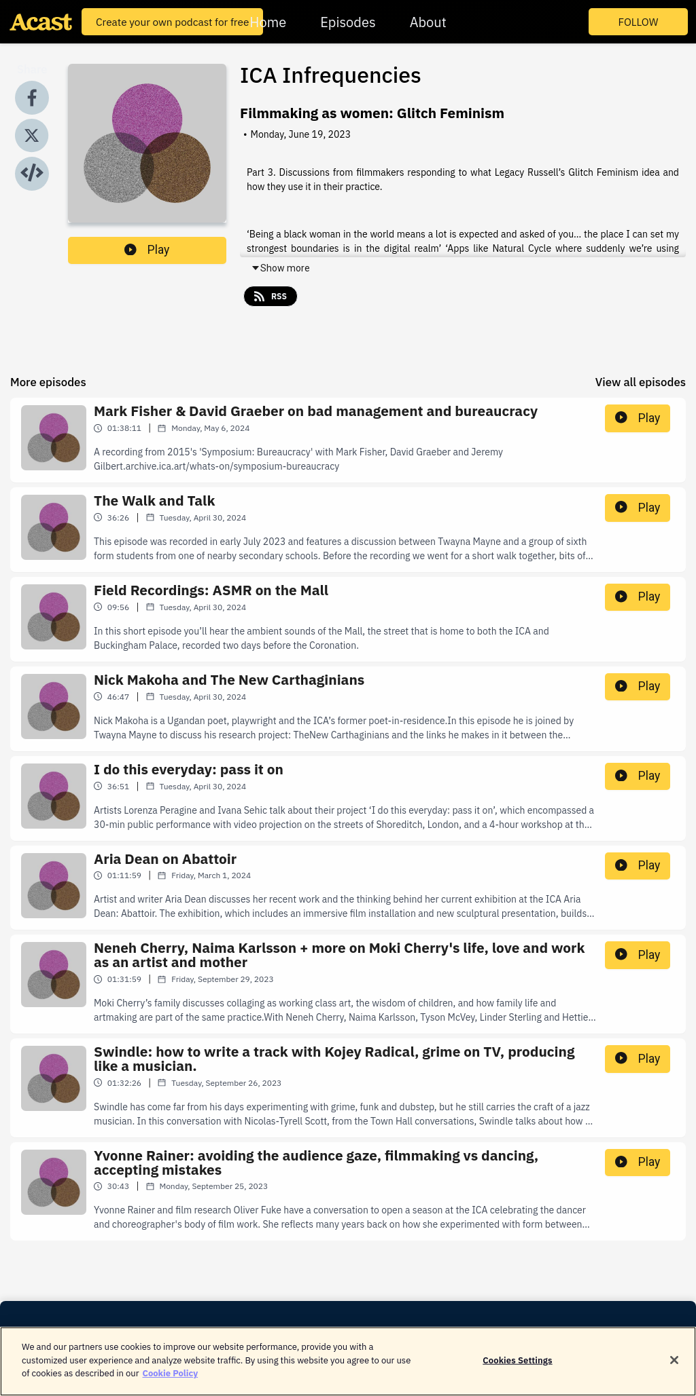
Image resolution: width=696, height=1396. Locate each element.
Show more (280, 268)
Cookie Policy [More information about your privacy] (170, 1380)
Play (146, 250)
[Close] (674, 1366)
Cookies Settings (517, 1366)
